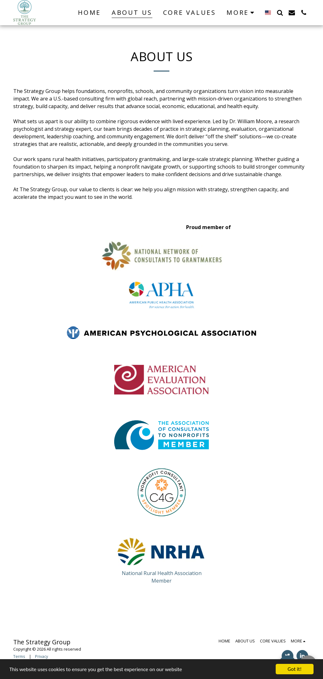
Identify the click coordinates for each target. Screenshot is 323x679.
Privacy (41, 656)
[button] (279, 12)
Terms (19, 656)
